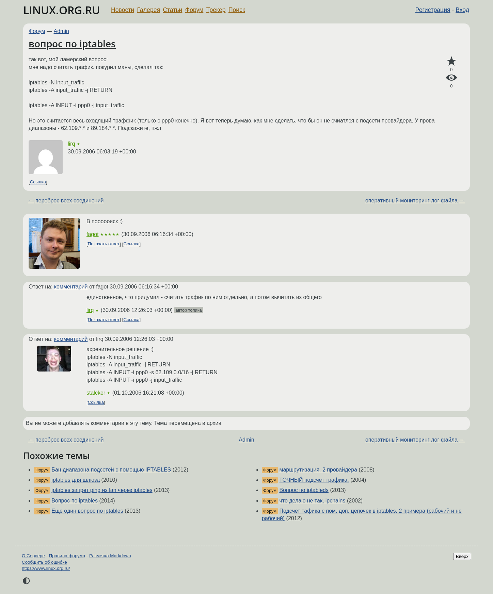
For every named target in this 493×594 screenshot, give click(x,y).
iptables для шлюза (75, 480)
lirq (71, 144)
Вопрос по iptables (74, 501)
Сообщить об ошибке (44, 562)
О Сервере (33, 555)
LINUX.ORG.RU (61, 10)
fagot (92, 234)
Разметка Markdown (110, 555)
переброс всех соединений (69, 200)
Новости (122, 9)
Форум (194, 9)
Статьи (172, 9)
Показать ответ (104, 244)
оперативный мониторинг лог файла (411, 200)
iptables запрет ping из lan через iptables (101, 490)
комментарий (71, 287)
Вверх (462, 556)
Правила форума (67, 555)
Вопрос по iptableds (304, 490)
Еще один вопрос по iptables (87, 511)
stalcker (95, 393)
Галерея (148, 9)
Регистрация (432, 9)
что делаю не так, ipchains (312, 501)
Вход (462, 9)
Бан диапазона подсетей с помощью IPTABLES (111, 470)
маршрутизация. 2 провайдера (318, 470)
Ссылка (38, 182)
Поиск (236, 9)
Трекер (216, 9)
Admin (61, 31)
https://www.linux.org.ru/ (46, 568)
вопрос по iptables (72, 43)
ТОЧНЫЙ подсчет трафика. (314, 480)
